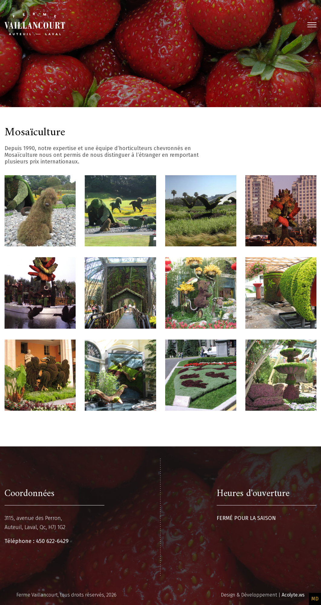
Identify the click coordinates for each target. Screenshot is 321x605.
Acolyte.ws (293, 595)
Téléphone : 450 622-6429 (37, 541)
